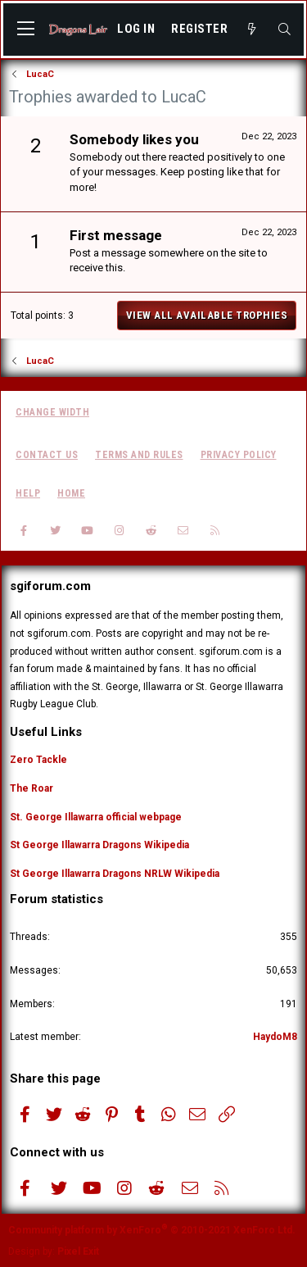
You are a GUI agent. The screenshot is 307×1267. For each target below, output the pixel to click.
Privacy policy (239, 455)
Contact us (47, 455)
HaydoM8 (275, 1036)
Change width (52, 412)
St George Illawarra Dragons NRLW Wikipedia (114, 873)
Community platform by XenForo (152, 1230)
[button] (26, 29)
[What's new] (252, 29)
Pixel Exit (78, 1251)
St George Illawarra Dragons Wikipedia (99, 845)
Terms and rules (139, 455)
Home (71, 493)
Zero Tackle (38, 759)
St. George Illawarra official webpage (96, 817)
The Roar (31, 788)
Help (28, 493)
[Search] (284, 29)
